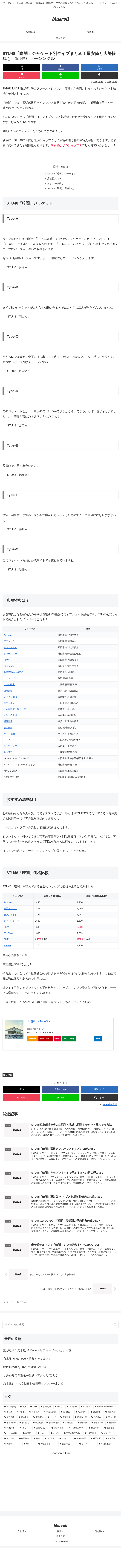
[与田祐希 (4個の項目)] (81, 1414)
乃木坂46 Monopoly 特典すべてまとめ (27, 1360)
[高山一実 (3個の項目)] (111, 1419)
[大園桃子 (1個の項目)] (12, 1446)
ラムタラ (8, 728)
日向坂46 (99, 1533)
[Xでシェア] (21, 67)
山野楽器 (8, 691)
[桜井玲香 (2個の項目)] (38, 1424)
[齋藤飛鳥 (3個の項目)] (66, 1419)
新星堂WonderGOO (13, 673)
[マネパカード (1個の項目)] (109, 1435)
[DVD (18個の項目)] (34, 1408)
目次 (56, 166)
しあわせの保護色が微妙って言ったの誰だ (30, 1377)
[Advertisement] (60, 1480)
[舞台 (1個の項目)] (37, 1440)
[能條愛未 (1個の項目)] (110, 1430)
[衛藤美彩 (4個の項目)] (39, 1419)
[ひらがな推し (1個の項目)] (12, 1435)
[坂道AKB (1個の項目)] (94, 1430)
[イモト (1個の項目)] (25, 1430)
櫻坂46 (60, 1533)
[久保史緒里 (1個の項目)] (81, 1440)
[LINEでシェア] (60, 75)
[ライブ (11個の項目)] (59, 1408)
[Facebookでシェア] (60, 67)
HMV (6, 660)
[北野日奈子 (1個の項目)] (91, 1435)
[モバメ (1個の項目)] (42, 1435)
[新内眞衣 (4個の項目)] (24, 1419)
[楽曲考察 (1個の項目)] (83, 1424)
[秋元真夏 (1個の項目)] (96, 1440)
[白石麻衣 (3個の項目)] (97, 1419)
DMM (6, 940)
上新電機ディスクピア (15, 710)
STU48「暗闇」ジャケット (61, 173)
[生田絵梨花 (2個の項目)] (68, 1424)
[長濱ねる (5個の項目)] (66, 1414)
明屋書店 (8, 722)
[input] (60, 1326)
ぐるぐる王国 (10, 716)
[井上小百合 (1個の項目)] (47, 1446)
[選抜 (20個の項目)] (23, 1408)
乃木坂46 (21, 1533)
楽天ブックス (10, 642)
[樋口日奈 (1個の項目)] (10, 1440)
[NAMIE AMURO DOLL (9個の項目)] (105, 1408)
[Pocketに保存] (21, 75)
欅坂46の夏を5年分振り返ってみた (25, 1368)
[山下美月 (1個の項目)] (50, 1440)
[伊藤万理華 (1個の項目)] (58, 1430)
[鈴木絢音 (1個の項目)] (10, 1430)
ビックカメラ (10, 741)
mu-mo (7, 946)
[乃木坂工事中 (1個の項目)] (77, 1430)
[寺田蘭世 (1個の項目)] (29, 1435)
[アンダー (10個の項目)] (72, 1408)
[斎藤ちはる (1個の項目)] (40, 1430)
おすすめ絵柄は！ (56, 184)
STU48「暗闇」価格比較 (60, 189)
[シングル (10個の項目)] (86, 1408)
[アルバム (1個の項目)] (65, 1440)
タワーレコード (11, 654)
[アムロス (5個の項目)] (35, 1414)
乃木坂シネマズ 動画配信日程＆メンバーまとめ (33, 1385)
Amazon (8, 636)
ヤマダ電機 (9, 734)
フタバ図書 (9, 685)
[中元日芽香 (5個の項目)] (51, 1414)
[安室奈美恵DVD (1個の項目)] (73, 1435)
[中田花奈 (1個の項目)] (25, 1440)
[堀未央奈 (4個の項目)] (111, 1414)
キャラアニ (9, 753)
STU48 (7, 1076)
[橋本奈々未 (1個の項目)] (97, 1424)
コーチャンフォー (12, 747)
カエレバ (40, 1030)
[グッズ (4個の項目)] (52, 1419)
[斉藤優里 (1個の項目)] (111, 1424)
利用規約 (60, 1537)
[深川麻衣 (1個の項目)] (67, 1446)
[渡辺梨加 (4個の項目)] (96, 1414)
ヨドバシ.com (10, 698)
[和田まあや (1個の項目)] (107, 1446)
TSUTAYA (9, 667)
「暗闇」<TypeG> (38, 1022)
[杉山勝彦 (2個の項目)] (24, 1424)
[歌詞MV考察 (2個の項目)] (53, 1424)
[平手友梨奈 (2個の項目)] (10, 1424)
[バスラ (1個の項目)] (55, 1435)
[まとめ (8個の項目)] (9, 1414)
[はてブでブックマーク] (99, 67)
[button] (99, 75)
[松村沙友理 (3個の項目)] (81, 1419)
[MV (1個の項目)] (29, 1446)
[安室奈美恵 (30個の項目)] (10, 1408)
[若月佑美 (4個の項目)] (10, 1419)
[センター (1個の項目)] (87, 1446)
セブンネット (10, 648)
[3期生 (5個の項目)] (21, 1414)
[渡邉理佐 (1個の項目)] (111, 1440)
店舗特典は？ (54, 178)
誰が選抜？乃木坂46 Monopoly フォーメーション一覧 (37, 1352)
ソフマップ (9, 679)
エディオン (9, 704)
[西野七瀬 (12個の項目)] (46, 1408)
